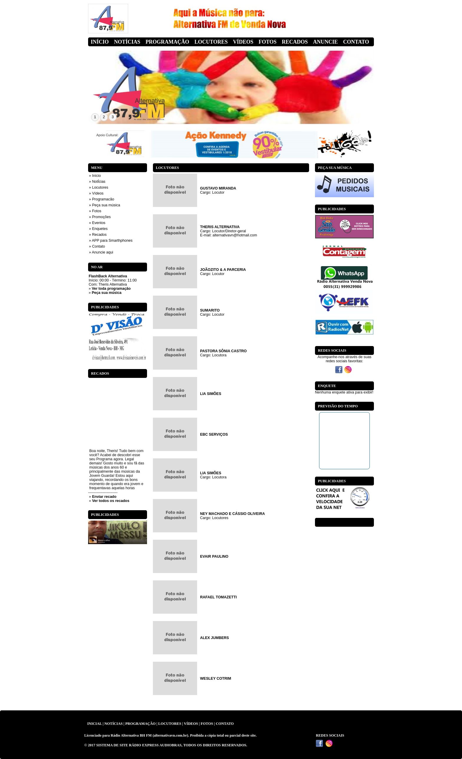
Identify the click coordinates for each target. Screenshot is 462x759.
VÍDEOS (191, 724)
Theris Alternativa (112, 284)
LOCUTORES (169, 724)
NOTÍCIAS (113, 724)
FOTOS (207, 724)
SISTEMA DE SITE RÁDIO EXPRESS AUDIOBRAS (139, 745)
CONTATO (225, 724)
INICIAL (94, 724)
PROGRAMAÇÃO (140, 724)
